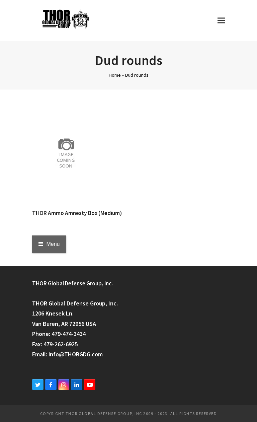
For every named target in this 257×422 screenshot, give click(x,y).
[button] (221, 20)
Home (114, 75)
